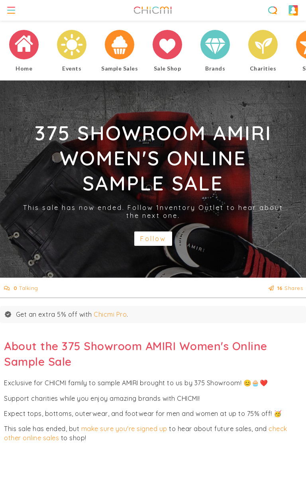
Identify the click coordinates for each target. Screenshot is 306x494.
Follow (153, 239)
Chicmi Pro (110, 314)
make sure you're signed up (124, 429)
